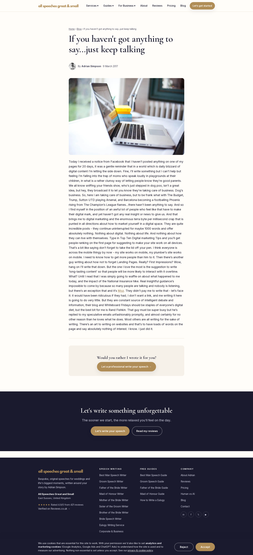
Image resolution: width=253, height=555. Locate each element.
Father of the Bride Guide (154, 487)
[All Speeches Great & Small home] (58, 6)
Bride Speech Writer (110, 518)
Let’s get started (202, 5)
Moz (121, 290)
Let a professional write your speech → (126, 366)
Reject (184, 547)
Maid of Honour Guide (152, 493)
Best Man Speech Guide (153, 475)
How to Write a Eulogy (152, 500)
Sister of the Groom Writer (113, 506)
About (143, 5)
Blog (183, 5)
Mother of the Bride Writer (113, 500)
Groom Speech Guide (152, 481)
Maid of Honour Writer (111, 493)
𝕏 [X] (198, 514)
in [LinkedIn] (183, 514)
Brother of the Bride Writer (113, 512)
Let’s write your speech (110, 431)
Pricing (171, 5)
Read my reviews (147, 431)
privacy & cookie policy (140, 550)
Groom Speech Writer (111, 481)
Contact (185, 506)
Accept (205, 547)
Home (72, 29)
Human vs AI (188, 493)
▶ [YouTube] (206, 514)
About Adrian (188, 475)
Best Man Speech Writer (112, 475)
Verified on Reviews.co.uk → (54, 508)
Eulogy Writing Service (111, 525)
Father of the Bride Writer (113, 487)
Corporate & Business (111, 531)
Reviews (157, 5)
